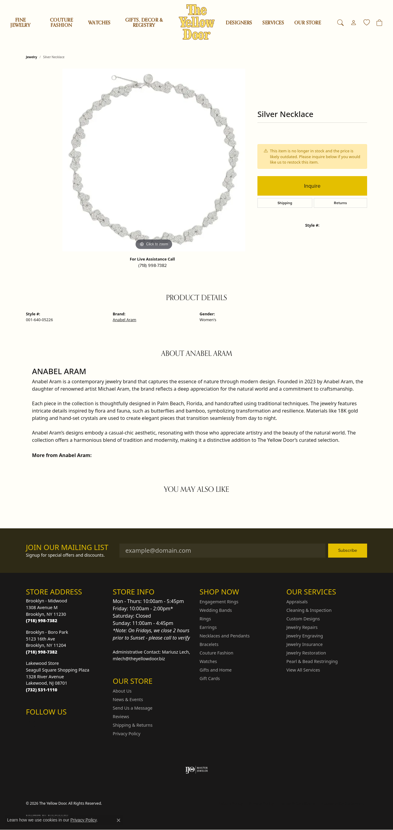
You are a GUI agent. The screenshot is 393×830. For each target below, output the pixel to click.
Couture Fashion (61, 22)
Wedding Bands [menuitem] (216, 610)
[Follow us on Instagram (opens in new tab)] (32, 724)
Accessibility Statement (342, 803)
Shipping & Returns (133, 725)
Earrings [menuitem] (208, 627)
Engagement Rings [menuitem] (219, 602)
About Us (122, 691)
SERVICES (273, 23)
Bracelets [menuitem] (209, 644)
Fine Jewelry (20, 22)
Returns (340, 203)
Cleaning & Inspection (308, 610)
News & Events (128, 699)
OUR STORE (307, 23)
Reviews (121, 716)
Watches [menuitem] (208, 661)
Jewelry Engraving (304, 636)
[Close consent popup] (118, 820)
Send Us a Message (132, 708)
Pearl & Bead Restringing (312, 661)
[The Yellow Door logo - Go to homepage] (197, 22)
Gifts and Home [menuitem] (216, 670)
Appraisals (297, 602)
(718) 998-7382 (152, 265)
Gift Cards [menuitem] (210, 678)
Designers (239, 23)
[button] (340, 23)
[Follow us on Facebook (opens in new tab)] (47, 724)
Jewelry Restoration (306, 653)
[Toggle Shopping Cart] (379, 23)
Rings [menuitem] (205, 619)
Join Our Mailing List (67, 547)
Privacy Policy (126, 733)
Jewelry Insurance (304, 644)
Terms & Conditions (297, 803)
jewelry (31, 57)
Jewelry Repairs (301, 627)
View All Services (303, 670)
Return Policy (231, 803)
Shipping (285, 203)
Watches (99, 23)
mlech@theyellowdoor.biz (139, 659)
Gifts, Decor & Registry (144, 22)
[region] (153, 160)
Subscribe (347, 550)
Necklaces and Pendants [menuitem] (225, 636)
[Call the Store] (41, 620)
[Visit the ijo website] (196, 769)
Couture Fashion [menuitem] (216, 653)
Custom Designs (303, 619)
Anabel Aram (124, 319)
